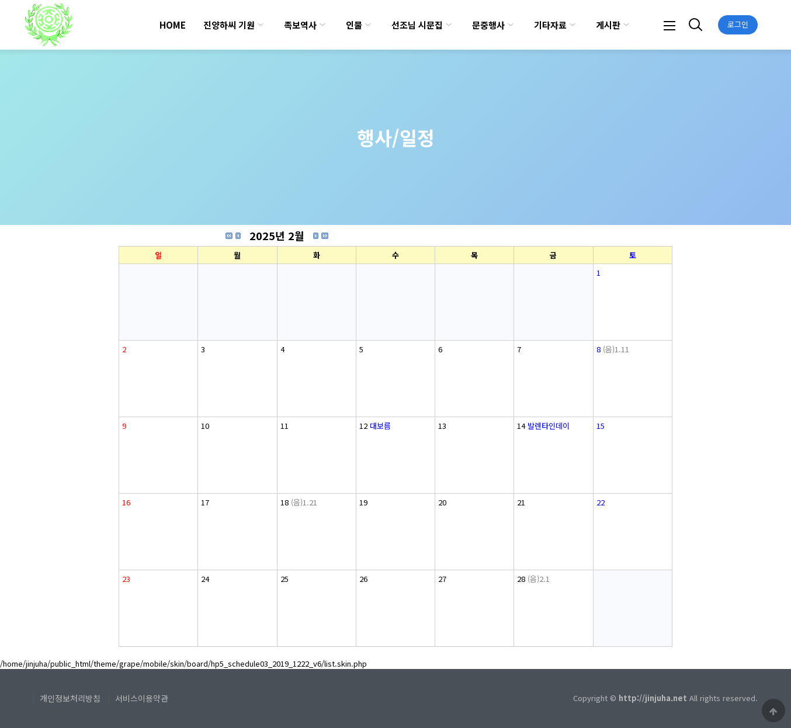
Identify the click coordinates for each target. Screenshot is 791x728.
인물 (354, 25)
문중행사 (488, 25)
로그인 (737, 24)
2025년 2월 (276, 235)
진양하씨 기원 (229, 25)
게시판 (608, 25)
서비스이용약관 (141, 698)
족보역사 (300, 25)
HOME (172, 25)
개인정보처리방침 (70, 698)
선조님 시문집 (417, 25)
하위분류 (260, 25)
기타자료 (550, 25)
